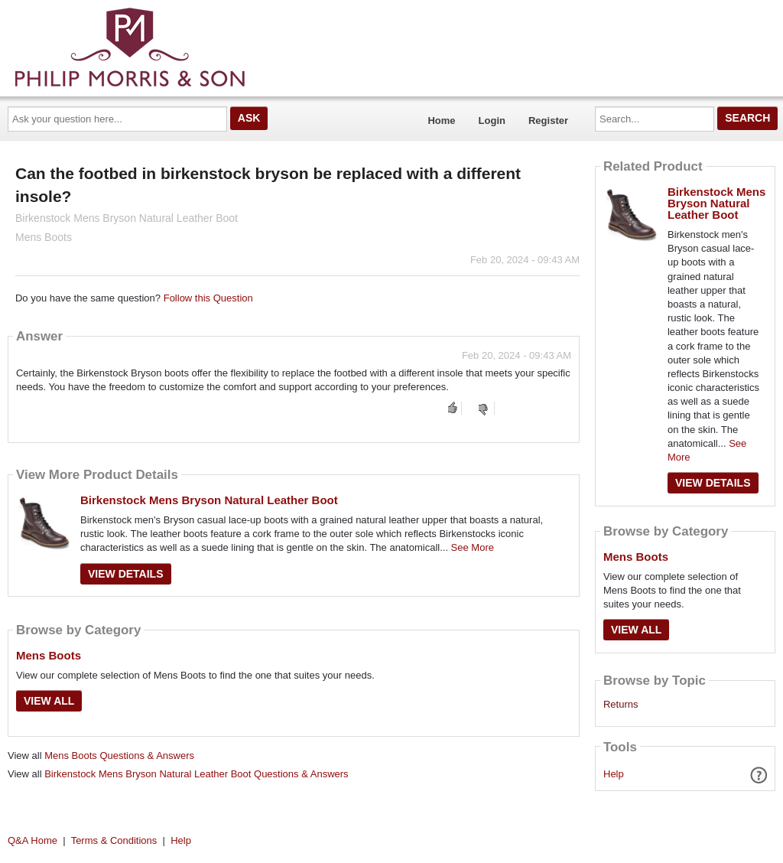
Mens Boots (48, 655)
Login (492, 120)
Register (548, 120)
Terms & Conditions (114, 840)
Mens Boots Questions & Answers (119, 755)
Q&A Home (32, 840)
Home (441, 120)
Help (613, 774)
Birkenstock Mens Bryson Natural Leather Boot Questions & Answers (196, 774)
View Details (126, 574)
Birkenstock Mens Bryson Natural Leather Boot (209, 499)
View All (49, 701)
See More (472, 547)
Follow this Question (208, 298)
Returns (620, 704)
